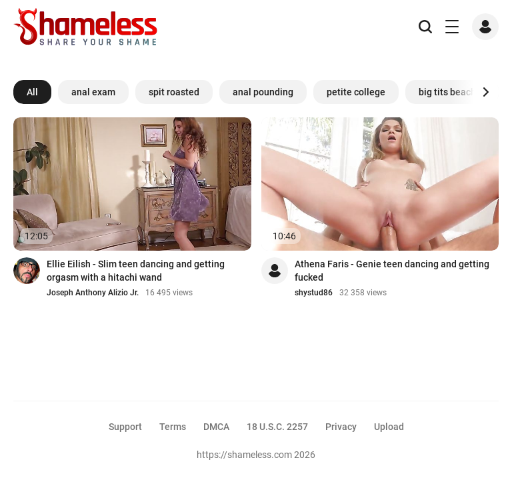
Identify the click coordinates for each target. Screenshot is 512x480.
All (32, 92)
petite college (356, 92)
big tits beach (447, 92)
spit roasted (174, 92)
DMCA (216, 426)
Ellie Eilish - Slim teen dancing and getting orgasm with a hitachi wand (136, 271)
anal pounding (263, 92)
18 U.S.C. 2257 (277, 426)
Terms (172, 426)
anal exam (93, 92)
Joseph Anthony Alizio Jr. (93, 293)
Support (125, 426)
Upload (389, 426)
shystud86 (314, 293)
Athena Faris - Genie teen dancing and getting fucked (392, 271)
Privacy (341, 426)
